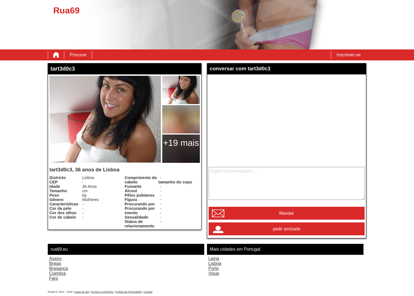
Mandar (286, 213)
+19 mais (181, 143)
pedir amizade (287, 229)
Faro (53, 278)
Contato (148, 292)
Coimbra (57, 273)
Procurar (78, 54)
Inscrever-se (349, 54)
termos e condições (102, 292)
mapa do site (81, 292)
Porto (213, 268)
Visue (213, 273)
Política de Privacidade (128, 292)
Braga (55, 263)
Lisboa (214, 263)
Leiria (213, 258)
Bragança (58, 268)
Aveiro (55, 258)
